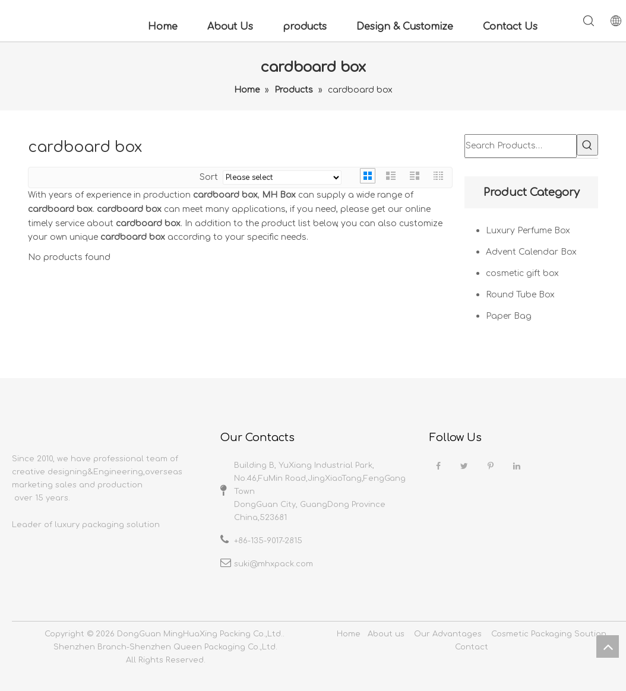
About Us (230, 26)
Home (163, 26)
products (305, 26)
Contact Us (510, 26)
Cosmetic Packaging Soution (548, 634)
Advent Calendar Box (531, 252)
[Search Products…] (520, 146)
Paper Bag (509, 316)
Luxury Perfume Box (528, 230)
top (607, 646)
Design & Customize (404, 26)
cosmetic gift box (522, 273)
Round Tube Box (520, 294)
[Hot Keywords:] (587, 145)
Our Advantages (448, 634)
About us (386, 634)
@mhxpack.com (281, 564)
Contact (471, 647)
